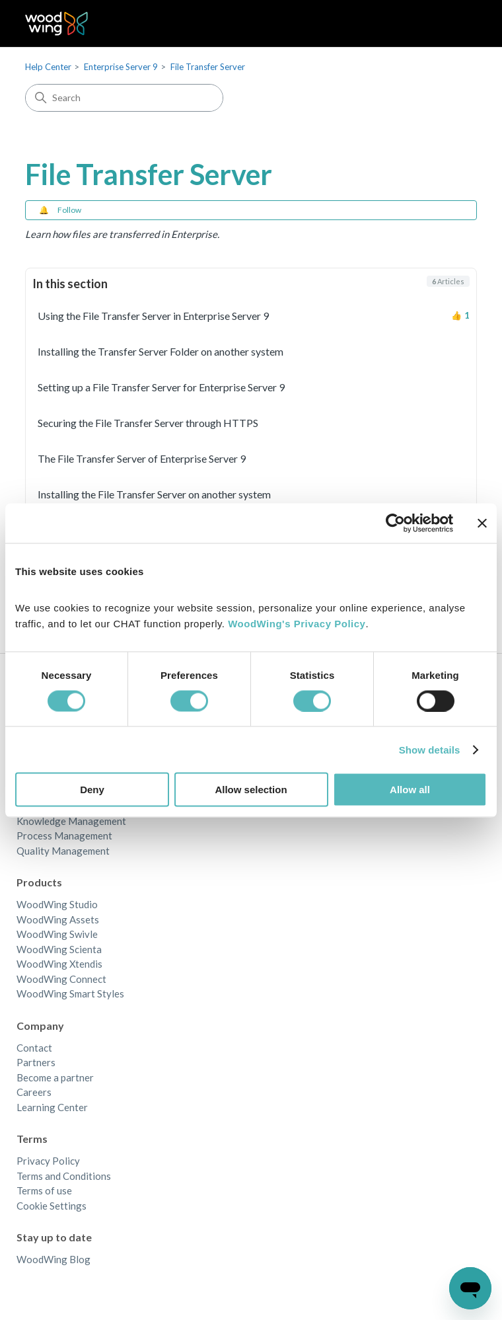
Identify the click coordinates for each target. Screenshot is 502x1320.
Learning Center (52, 1107)
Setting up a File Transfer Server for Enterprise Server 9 (161, 387)
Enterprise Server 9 (121, 66)
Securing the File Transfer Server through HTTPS (148, 422)
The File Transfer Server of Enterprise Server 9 (142, 458)
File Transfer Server (207, 66)
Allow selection (251, 789)
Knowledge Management (71, 821)
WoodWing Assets (58, 919)
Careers (34, 1092)
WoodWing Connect (61, 979)
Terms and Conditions (64, 1176)
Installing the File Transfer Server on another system (154, 494)
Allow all (410, 789)
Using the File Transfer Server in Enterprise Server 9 (153, 315)
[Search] (124, 98)
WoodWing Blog (53, 1259)
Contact (34, 1048)
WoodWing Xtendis (59, 964)
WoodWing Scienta (59, 949)
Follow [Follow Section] (69, 210)
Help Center (48, 66)
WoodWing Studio (57, 904)
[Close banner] (482, 522)
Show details (429, 749)
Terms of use (44, 1190)
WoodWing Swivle (57, 934)
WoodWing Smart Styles (70, 993)
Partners (36, 1062)
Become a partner (55, 1077)
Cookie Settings (52, 1206)
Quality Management (63, 851)
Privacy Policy (48, 1161)
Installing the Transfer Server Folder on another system (160, 351)
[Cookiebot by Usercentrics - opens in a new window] (395, 523)
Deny (92, 789)
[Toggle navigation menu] (453, 23)
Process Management (64, 835)
